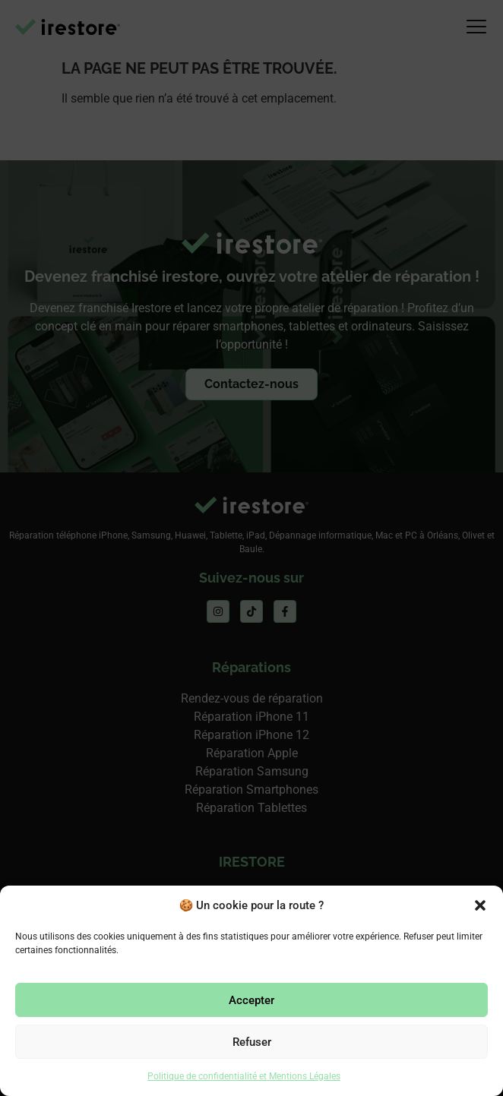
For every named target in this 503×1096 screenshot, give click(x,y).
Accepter (251, 1000)
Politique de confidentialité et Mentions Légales (243, 1076)
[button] (480, 905)
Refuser (252, 1042)
